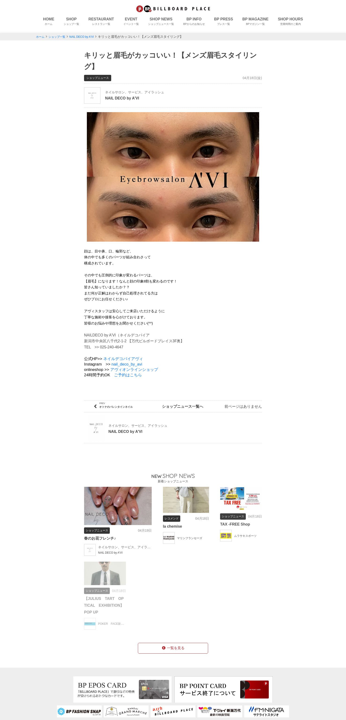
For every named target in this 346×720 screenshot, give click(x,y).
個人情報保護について (197, 677)
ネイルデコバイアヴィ (123, 352)
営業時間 (147, 684)
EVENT (131, 22)
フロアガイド (107, 677)
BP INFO (194, 22)
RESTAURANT (101, 22)
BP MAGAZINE (255, 22)
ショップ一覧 (60, 36)
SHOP (71, 22)
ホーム (41, 36)
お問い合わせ (189, 684)
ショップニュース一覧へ (173, 400)
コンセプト (105, 670)
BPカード (148, 670)
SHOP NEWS (161, 22)
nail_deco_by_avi (126, 358)
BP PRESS (223, 22)
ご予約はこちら (128, 368)
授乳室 (101, 684)
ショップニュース (57, 692)
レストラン (53, 677)
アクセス (103, 692)
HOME (48, 22)
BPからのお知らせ (59, 699)
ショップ (51, 670)
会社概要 (185, 670)
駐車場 (101, 699)
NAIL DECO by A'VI (88, 36)
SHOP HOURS (290, 22)
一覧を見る (173, 570)
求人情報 (147, 677)
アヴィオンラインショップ (134, 363)
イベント (51, 684)
